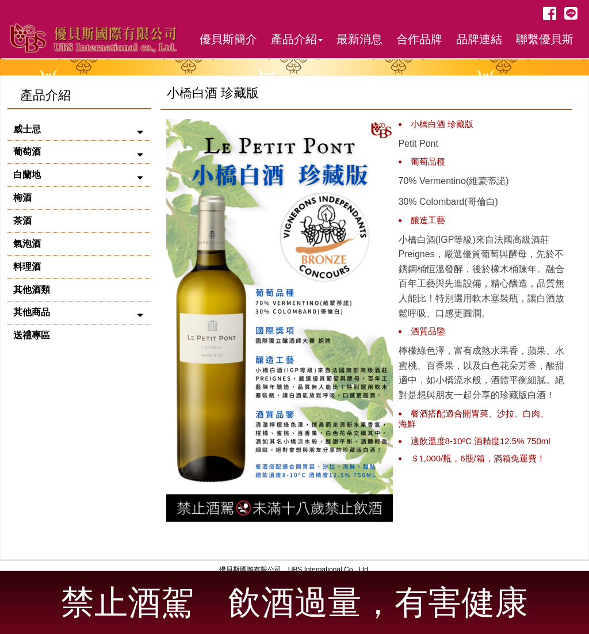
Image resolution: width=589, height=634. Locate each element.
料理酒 (27, 267)
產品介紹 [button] (297, 39)
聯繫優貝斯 (544, 39)
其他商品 (31, 312)
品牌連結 (479, 39)
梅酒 (22, 198)
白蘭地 (27, 174)
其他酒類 (31, 290)
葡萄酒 (27, 151)
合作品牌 (419, 39)
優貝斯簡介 (228, 39)
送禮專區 (31, 335)
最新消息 (359, 39)
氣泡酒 (27, 244)
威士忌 (27, 129)
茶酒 (22, 221)
